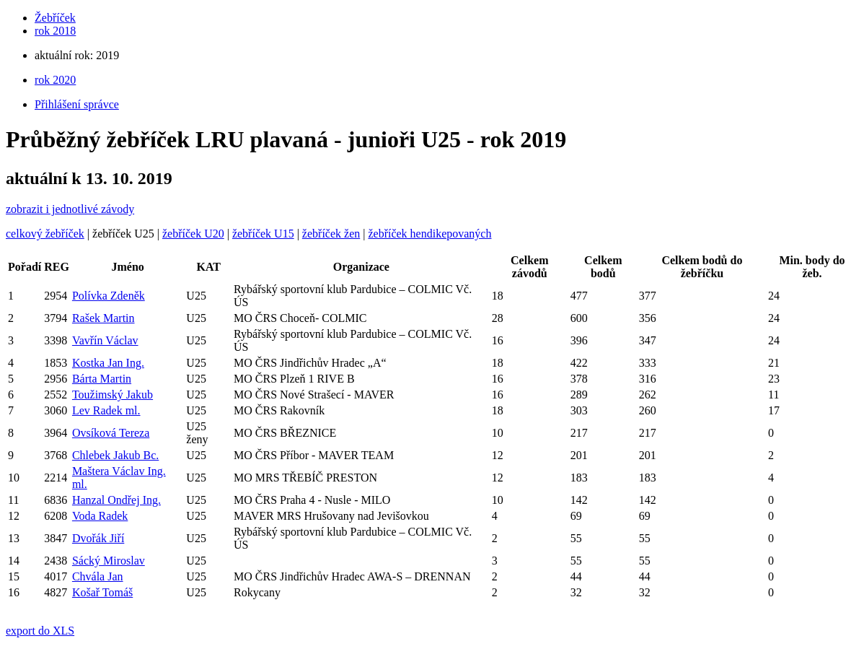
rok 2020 (55, 80)
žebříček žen (331, 233)
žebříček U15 (263, 233)
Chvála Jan (97, 576)
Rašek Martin (103, 318)
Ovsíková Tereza (110, 433)
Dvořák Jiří (98, 538)
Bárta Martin (101, 379)
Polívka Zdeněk (108, 295)
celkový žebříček (45, 233)
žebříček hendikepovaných (429, 233)
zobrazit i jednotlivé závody (70, 209)
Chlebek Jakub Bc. (115, 455)
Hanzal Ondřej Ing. (116, 500)
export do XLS (40, 630)
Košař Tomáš (102, 592)
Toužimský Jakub (112, 394)
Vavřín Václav (105, 340)
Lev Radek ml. (106, 410)
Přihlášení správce (77, 104)
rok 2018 (55, 31)
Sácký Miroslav (108, 560)
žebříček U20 (193, 233)
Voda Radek (100, 516)
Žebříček (55, 18)
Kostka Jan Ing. (108, 363)
